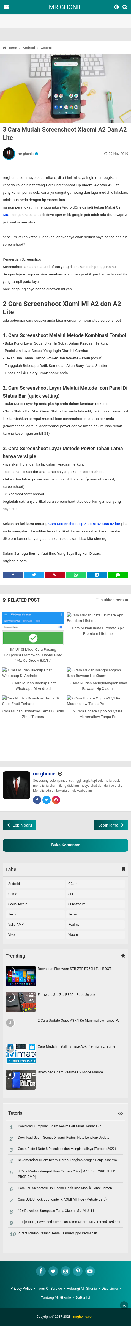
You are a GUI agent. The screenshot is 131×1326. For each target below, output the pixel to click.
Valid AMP (16, 924)
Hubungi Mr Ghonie (82, 1288)
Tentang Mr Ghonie (56, 1297)
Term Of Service (49, 1288)
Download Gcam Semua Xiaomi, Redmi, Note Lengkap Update (63, 1137)
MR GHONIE (65, 6)
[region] (65, 14)
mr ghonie (26, 154)
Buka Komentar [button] (65, 845)
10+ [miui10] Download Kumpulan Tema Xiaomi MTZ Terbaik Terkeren (69, 1222)
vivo (11, 935)
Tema (72, 914)
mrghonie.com (83, 1317)
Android (14, 884)
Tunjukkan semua (112, 599)
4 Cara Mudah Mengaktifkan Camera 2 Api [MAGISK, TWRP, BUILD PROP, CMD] (66, 1174)
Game (12, 894)
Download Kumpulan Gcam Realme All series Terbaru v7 (59, 1126)
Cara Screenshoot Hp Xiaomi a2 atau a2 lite (84, 523)
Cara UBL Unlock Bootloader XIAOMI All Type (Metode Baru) (62, 1199)
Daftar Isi (83, 1297)
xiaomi (73, 935)
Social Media (17, 904)
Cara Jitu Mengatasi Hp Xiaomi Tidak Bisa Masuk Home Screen (65, 1188)
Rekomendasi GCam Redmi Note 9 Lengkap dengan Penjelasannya (67, 1160)
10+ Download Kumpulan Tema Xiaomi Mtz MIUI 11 (56, 1211)
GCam (72, 884)
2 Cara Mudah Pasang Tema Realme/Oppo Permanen (57, 1233)
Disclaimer (110, 1288)
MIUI (6, 214)
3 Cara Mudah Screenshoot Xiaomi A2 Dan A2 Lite (65, 133)
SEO (71, 894)
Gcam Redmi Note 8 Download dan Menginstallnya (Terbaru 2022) (67, 1149)
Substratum (77, 904)
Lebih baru (22, 825)
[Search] (126, 7)
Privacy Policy (21, 1288)
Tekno (12, 914)
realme (74, 924)
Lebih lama (108, 825)
